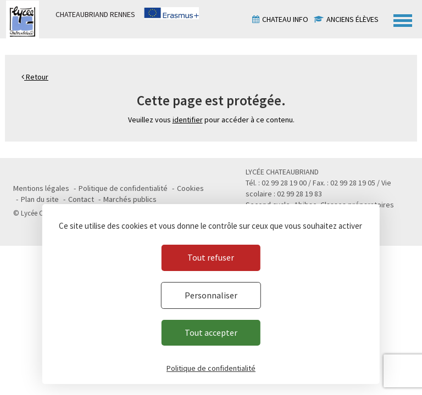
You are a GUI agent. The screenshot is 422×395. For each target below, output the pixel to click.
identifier (188, 120)
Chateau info (285, 19)
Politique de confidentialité (123, 188)
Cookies (190, 188)
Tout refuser (210, 257)
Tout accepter (211, 332)
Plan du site (40, 199)
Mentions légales (41, 188)
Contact (81, 199)
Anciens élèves (352, 19)
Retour (34, 77)
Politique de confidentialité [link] (211, 368)
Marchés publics (130, 199)
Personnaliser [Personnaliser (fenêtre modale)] (211, 295)
